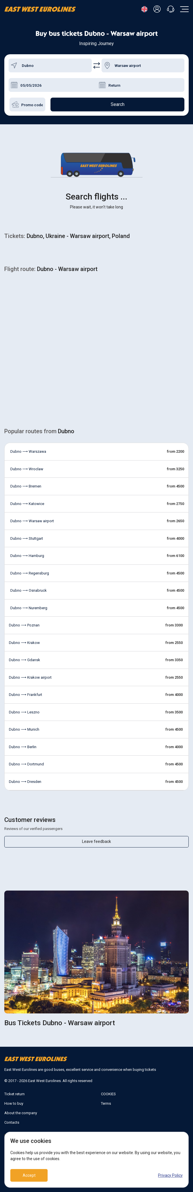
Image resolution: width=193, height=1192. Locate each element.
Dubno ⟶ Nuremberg (28, 608)
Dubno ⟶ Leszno (24, 712)
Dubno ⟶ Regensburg (29, 573)
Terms (106, 1103)
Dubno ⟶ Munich (24, 729)
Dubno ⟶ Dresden (25, 781)
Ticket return (14, 1094)
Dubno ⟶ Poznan (24, 625)
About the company (20, 1113)
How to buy (13, 1103)
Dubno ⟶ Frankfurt (25, 694)
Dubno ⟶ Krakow (24, 642)
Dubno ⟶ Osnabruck (28, 590)
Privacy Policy (170, 1175)
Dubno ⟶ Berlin (22, 747)
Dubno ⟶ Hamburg (27, 556)
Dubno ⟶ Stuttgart (26, 538)
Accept (29, 1175)
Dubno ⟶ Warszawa (28, 451)
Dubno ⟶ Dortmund (26, 764)
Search (117, 104)
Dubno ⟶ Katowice (27, 504)
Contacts (11, 1122)
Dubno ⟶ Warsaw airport (32, 521)
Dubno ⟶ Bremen (25, 486)
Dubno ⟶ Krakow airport (30, 677)
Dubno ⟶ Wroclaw (26, 469)
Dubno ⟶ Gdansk (24, 660)
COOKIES (108, 1094)
